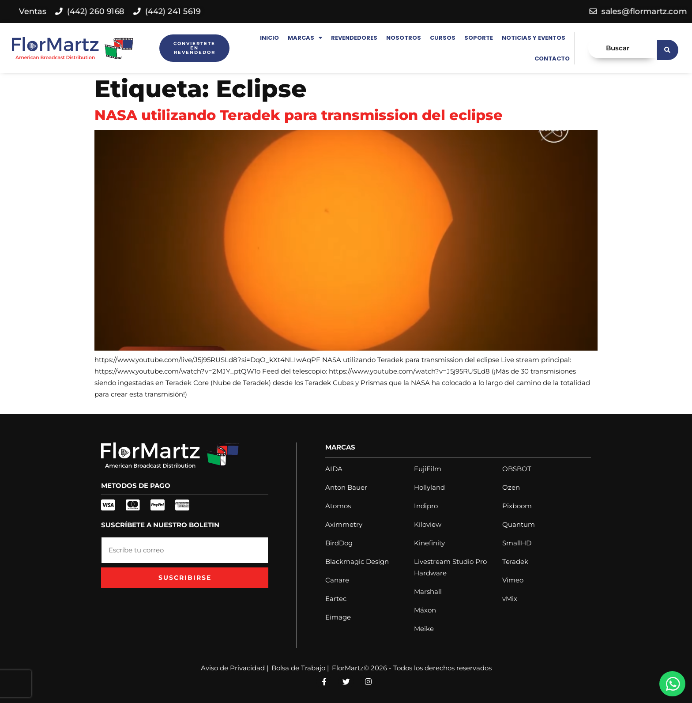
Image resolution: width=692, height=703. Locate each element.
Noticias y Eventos (533, 38)
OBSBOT (516, 469)
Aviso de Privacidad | (234, 668)
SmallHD (516, 543)
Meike (424, 628)
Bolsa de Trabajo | (300, 668)
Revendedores (354, 38)
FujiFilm (427, 469)
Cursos (442, 38)
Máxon (425, 610)
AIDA (333, 469)
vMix (509, 598)
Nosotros (403, 38)
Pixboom (517, 506)
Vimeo (512, 580)
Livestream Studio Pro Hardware (450, 567)
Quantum (518, 524)
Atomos (338, 506)
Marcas (305, 37)
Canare (337, 580)
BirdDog (339, 543)
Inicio (269, 38)
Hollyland (429, 487)
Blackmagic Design (357, 561)
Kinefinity (429, 543)
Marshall (428, 591)
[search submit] (667, 48)
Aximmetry (343, 524)
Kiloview (427, 524)
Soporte (478, 38)
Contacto (552, 58)
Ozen (511, 487)
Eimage (338, 617)
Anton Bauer (346, 487)
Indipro (426, 506)
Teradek (515, 561)
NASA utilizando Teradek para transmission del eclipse (298, 115)
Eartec (335, 598)
